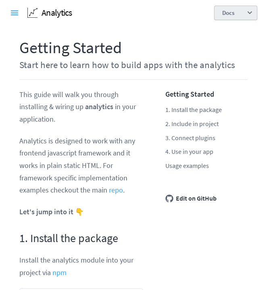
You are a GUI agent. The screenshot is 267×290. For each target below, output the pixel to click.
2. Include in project (192, 124)
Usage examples (187, 166)
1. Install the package (193, 110)
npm (59, 272)
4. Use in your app (189, 151)
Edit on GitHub (191, 199)
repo (116, 190)
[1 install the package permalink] (15, 238)
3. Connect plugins (190, 138)
